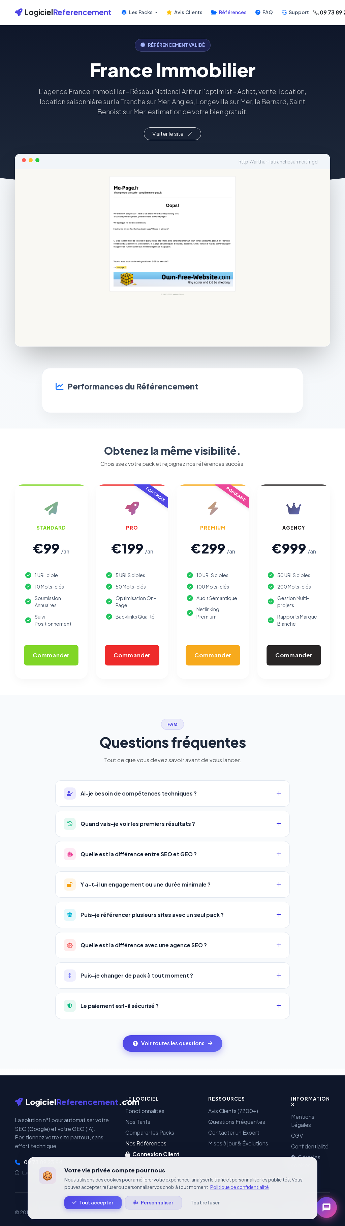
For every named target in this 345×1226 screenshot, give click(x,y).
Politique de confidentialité (239, 1197)
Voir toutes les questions (172, 1043)
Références (229, 12)
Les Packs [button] (137, 12)
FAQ (264, 12)
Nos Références (145, 1143)
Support (295, 12)
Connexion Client (152, 1154)
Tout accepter (93, 1213)
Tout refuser (205, 1213)
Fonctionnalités (144, 1110)
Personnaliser (153, 1213)
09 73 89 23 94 (38, 1162)
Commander (51, 655)
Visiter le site (172, 133)
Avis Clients (184, 12)
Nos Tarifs (137, 1121)
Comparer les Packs (149, 1132)
